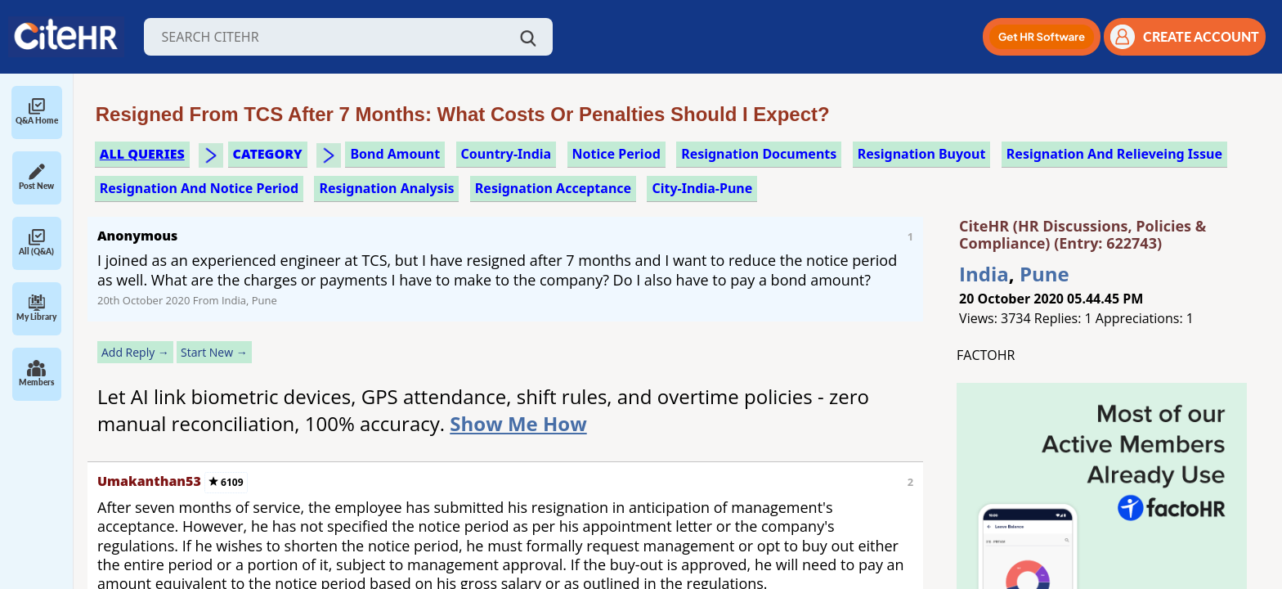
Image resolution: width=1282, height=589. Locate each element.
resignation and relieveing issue (1114, 154)
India (984, 273)
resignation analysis (386, 188)
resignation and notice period (199, 188)
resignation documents (758, 154)
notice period (616, 154)
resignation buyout (922, 154)
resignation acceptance (553, 188)
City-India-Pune (702, 188)
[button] (1041, 37)
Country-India (506, 154)
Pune (1044, 273)
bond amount (395, 154)
